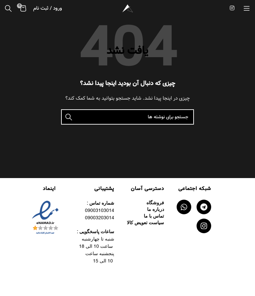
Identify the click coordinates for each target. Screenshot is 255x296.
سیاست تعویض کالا (145, 223)
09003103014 (99, 210)
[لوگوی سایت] (127, 8)
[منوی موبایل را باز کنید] (246, 8)
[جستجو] (8, 8)
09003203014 (99, 218)
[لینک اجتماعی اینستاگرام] (232, 8)
